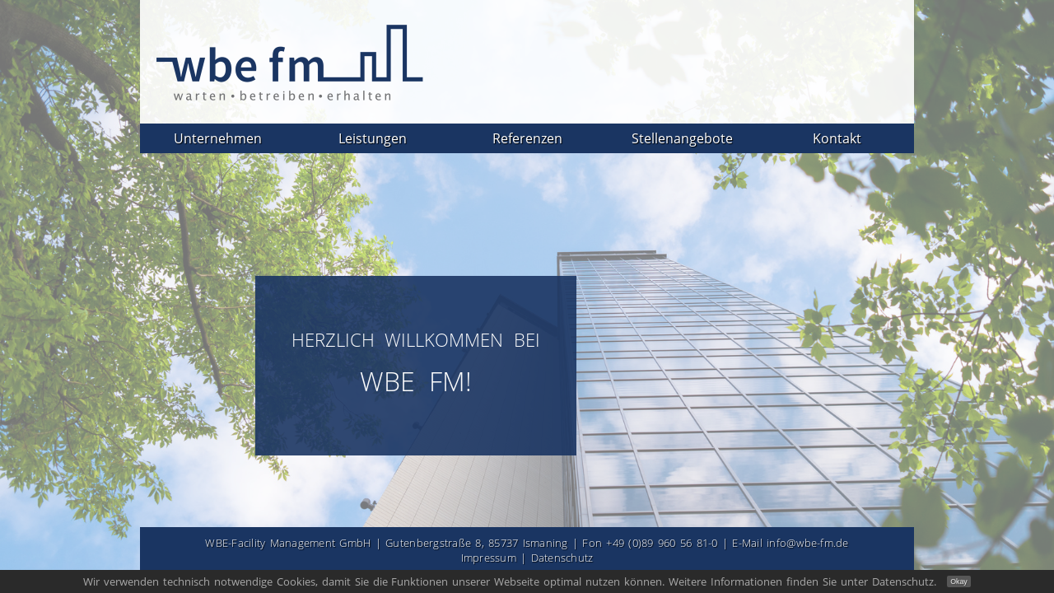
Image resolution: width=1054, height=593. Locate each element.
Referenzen (527, 138)
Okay (958, 581)
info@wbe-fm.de (808, 542)
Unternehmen (218, 138)
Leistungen (372, 138)
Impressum (488, 557)
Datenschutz (562, 557)
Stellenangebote (682, 138)
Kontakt (837, 138)
